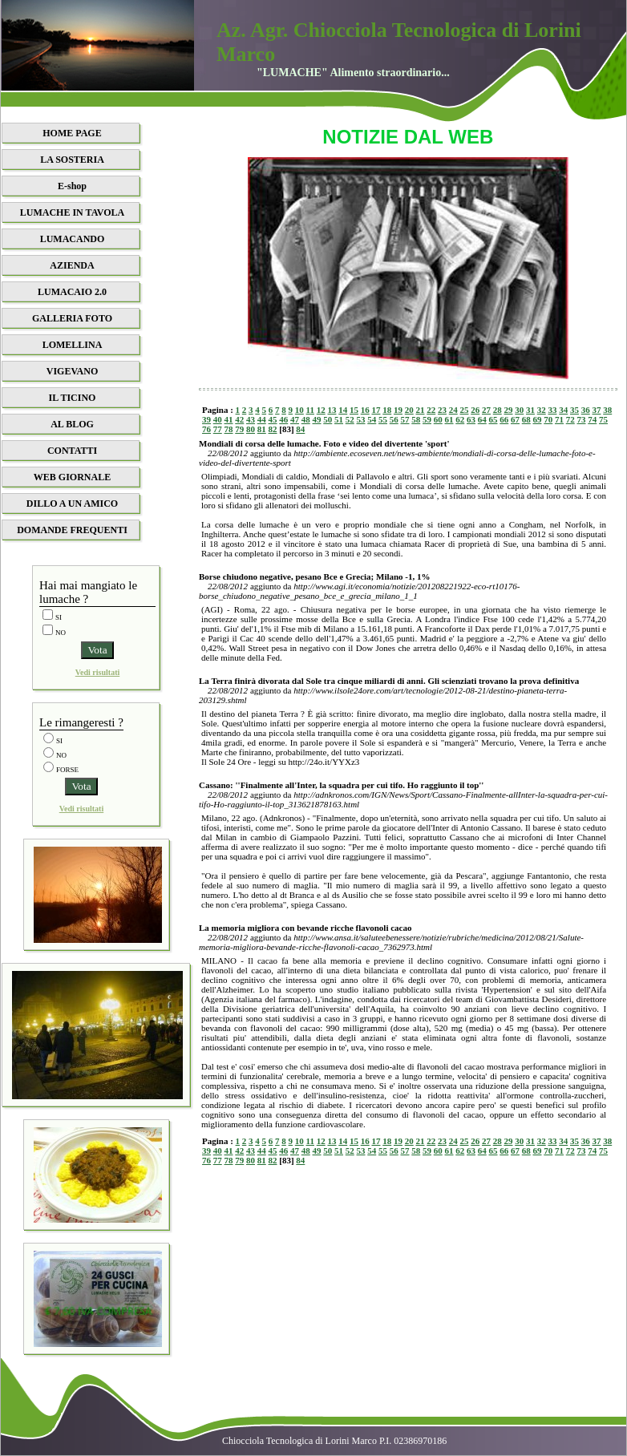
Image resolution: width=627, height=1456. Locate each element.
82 (273, 429)
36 (585, 410)
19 (398, 410)
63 (471, 419)
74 (592, 419)
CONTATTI (72, 450)
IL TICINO (72, 397)
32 (541, 410)
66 (504, 419)
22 (431, 410)
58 (415, 419)
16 (365, 410)
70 (548, 419)
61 (449, 419)
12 (321, 410)
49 (317, 419)
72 (570, 419)
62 (459, 419)
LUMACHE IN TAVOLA (72, 212)
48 (305, 419)
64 (482, 419)
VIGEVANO (72, 371)
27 (486, 410)
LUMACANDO (72, 239)
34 (563, 410)
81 (261, 429)
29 (508, 410)
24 (453, 410)
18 (386, 410)
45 (273, 419)
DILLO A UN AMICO (72, 503)
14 (342, 410)
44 (261, 419)
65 (493, 419)
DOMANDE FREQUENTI (72, 530)
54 (371, 419)
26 (475, 410)
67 (515, 419)
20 (409, 410)
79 (239, 429)
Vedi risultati (97, 672)
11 (310, 410)
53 (361, 419)
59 (427, 419)
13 (331, 410)
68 (526, 419)
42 (239, 419)
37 (596, 410)
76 (206, 429)
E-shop (72, 186)
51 (338, 419)
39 (206, 419)
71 (559, 419)
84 (300, 429)
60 (438, 419)
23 (442, 410)
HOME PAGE (71, 133)
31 (530, 410)
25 (463, 410)
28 (497, 410)
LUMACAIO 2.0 (72, 291)
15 (354, 410)
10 (299, 410)
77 (217, 429)
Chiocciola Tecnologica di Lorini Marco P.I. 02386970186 (334, 1440)
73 (581, 419)
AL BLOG (72, 424)
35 (574, 410)
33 (552, 410)
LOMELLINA (72, 344)
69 (537, 419)
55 (382, 419)
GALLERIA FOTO (72, 318)
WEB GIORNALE (72, 477)
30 (519, 410)
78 (229, 429)
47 (294, 419)
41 (229, 419)
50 (327, 419)
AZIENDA (72, 265)
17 (375, 410)
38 (607, 410)
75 (603, 419)
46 (283, 419)
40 (217, 419)
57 (405, 419)
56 (394, 419)
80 (250, 429)
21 (419, 410)
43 (250, 419)
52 (350, 419)
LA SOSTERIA (72, 159)
